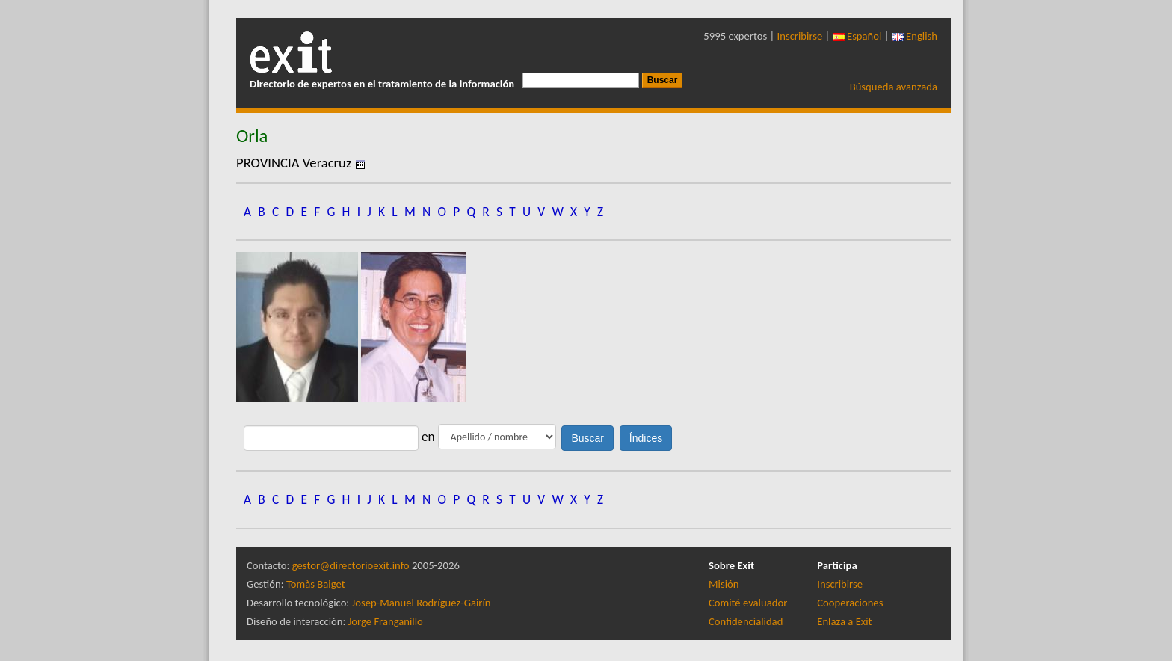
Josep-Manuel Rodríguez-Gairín (421, 602)
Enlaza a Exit (844, 621)
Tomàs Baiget (315, 584)
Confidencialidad (746, 621)
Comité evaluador (748, 602)
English (914, 36)
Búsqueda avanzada (893, 86)
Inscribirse (800, 36)
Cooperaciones (850, 602)
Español (857, 36)
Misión (723, 584)
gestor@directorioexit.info (351, 565)
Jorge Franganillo (385, 621)
